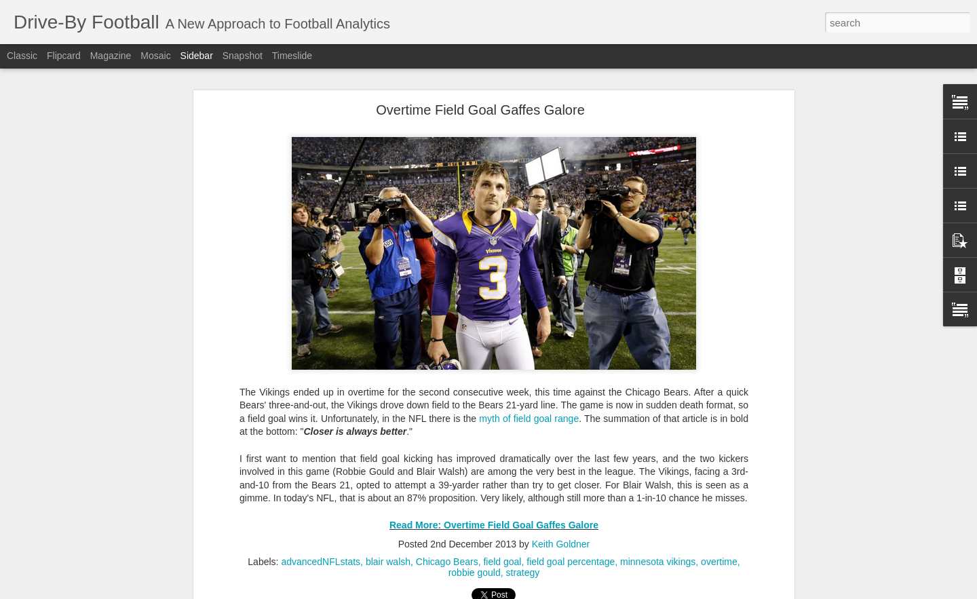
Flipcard (64, 55)
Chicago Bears (447, 561)
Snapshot (243, 55)
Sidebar (196, 55)
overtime (719, 561)
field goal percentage (570, 561)
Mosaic (155, 55)
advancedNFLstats (320, 561)
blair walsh (388, 561)
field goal (502, 561)
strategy (523, 572)
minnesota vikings (657, 561)
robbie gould (474, 572)
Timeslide (292, 55)
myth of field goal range (529, 418)
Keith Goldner (561, 544)
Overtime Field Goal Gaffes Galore (480, 109)
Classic (22, 55)
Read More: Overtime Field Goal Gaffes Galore (493, 525)
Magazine (111, 55)
